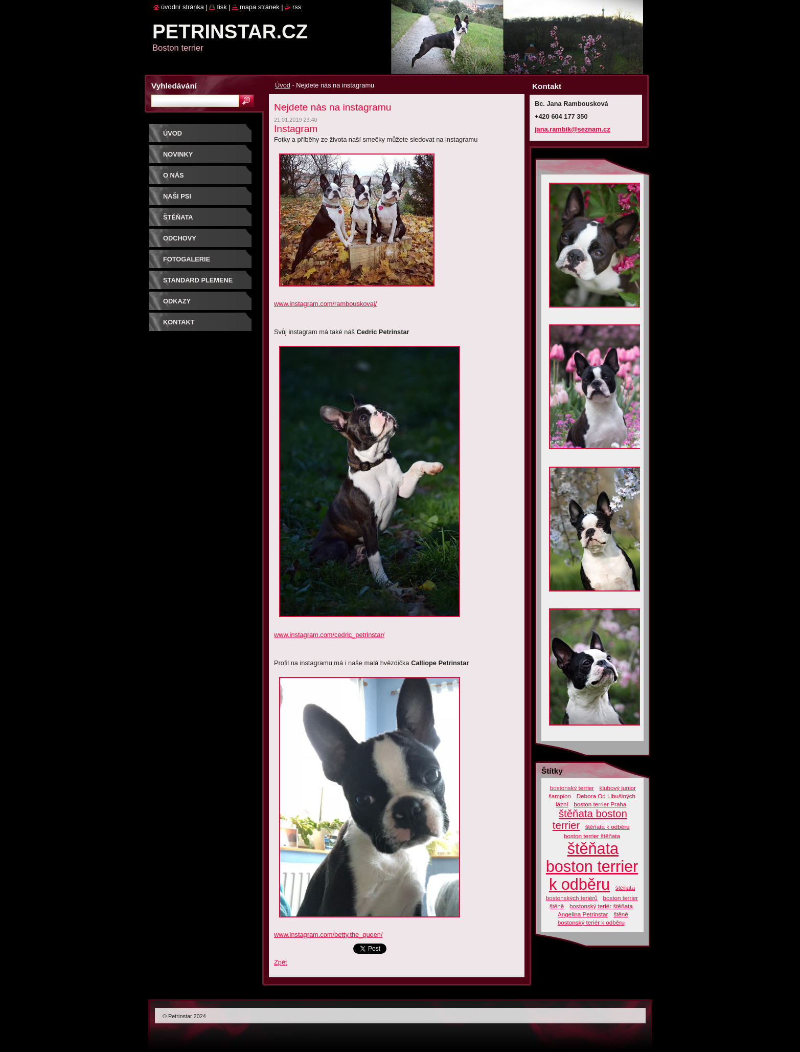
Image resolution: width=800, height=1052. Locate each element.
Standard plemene (198, 280)
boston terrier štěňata (592, 835)
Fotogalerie (186, 259)
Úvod (282, 85)
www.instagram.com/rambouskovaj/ (325, 304)
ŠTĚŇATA (178, 217)
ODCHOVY (179, 238)
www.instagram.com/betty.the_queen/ (328, 934)
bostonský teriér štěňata (601, 906)
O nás (173, 175)
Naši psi (177, 196)
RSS (296, 7)
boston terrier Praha (600, 804)
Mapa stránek (260, 7)
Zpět (280, 962)
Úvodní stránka (182, 7)
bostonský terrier (572, 787)
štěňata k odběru (607, 826)
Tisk (221, 7)
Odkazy (177, 301)
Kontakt (179, 322)
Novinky (178, 154)
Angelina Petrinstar (583, 914)
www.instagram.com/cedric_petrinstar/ (329, 635)
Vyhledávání (174, 85)
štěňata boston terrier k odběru (592, 866)
